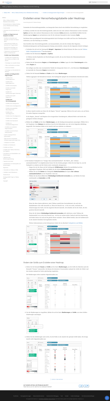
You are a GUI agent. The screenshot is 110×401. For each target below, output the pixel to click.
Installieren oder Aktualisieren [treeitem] (10, 172)
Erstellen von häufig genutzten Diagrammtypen (54, 12)
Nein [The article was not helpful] (86, 386)
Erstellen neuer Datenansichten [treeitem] (11, 55)
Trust (62, 396)
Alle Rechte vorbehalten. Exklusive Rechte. (47, 398)
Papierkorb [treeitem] (5, 167)
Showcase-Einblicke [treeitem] (9, 67)
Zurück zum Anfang (56, 379)
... (40, 12)
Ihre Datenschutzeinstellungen (88, 396)
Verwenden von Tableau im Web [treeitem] (10, 170)
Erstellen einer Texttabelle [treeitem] (12, 118)
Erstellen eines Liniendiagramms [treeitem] (13, 106)
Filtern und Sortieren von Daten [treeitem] (12, 65)
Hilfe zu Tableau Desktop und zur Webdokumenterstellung (25, 12)
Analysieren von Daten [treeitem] (9, 142)
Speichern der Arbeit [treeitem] (8, 161)
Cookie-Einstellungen (75, 396)
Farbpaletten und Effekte (75, 223)
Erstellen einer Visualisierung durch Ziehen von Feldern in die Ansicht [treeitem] (12, 59)
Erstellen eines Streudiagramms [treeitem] (13, 116)
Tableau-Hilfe (6, 12)
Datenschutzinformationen (38, 396)
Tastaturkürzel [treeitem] (6, 174)
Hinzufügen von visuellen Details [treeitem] (12, 63)
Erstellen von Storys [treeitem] (8, 147)
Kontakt (66, 396)
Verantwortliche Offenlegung (52, 396)
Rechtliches (15, 396)
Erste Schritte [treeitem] (6, 28)
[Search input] (100, 2)
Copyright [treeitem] (5, 181)
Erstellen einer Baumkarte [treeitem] (12, 120)
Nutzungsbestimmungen (26, 396)
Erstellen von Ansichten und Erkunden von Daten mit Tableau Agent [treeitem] (11, 40)
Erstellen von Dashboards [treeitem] (9, 145)
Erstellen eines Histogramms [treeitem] (12, 103)
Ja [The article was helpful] (81, 386)
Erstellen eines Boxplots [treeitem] (11, 85)
